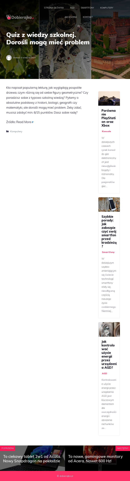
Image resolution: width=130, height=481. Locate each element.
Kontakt (88, 17)
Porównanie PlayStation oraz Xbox (109, 118)
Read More (23, 122)
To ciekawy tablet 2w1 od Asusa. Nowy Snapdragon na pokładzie (32, 458)
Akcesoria (71, 17)
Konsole (106, 131)
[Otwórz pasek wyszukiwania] (79, 26)
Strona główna (54, 7)
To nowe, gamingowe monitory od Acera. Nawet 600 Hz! (95, 458)
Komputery (106, 7)
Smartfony (87, 7)
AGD (72, 7)
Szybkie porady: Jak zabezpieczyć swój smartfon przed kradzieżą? (109, 231)
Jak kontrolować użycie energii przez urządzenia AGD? (109, 354)
